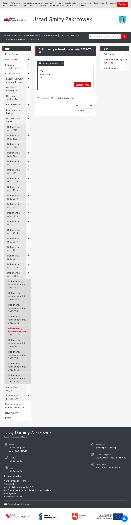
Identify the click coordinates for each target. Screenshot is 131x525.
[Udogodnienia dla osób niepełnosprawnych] (124, 518)
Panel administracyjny (16, 504)
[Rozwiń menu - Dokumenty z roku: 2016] (28, 214)
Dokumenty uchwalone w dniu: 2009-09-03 (17, 343)
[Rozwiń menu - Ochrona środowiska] (28, 97)
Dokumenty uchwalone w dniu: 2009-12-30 (17, 378)
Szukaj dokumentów (51, 63)
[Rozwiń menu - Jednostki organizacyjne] (28, 66)
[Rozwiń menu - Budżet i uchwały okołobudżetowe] (28, 80)
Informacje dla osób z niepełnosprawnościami (28, 490)
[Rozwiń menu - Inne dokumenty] (126, 68)
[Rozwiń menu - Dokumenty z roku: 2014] (28, 231)
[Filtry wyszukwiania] (91, 36)
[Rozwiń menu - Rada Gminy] (28, 59)
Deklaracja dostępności (17, 480)
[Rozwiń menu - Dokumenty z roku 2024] (28, 146)
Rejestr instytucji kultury (14, 112)
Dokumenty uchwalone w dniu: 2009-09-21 (17, 355)
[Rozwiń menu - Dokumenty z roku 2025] (28, 137)
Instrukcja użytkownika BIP (19, 487)
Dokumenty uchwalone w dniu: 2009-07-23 (22, 39)
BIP (20, 35)
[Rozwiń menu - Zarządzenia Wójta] (28, 388)
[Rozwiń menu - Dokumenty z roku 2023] (28, 154)
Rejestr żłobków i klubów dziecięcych (14, 406)
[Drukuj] (93, 50)
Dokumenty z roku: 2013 (13, 240)
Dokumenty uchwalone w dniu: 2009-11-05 (17, 366)
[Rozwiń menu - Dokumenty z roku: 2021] (28, 171)
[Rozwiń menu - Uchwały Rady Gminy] (28, 120)
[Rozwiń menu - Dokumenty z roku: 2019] (28, 188)
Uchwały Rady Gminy (49, 35)
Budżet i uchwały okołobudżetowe (14, 80)
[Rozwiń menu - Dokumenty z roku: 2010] (28, 266)
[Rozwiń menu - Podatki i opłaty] (28, 104)
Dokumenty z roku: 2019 (13, 189)
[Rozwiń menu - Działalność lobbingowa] (28, 89)
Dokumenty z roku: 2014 (13, 232)
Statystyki (11, 493)
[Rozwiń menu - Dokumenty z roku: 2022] (28, 163)
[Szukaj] (124, 36)
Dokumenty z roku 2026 (13, 129)
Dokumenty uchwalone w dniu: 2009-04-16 (17, 296)
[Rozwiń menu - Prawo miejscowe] (28, 73)
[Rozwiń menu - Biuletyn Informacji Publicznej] (126, 61)
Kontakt (10, 483)
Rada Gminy (11, 59)
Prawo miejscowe (31, 35)
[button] (77, 105)
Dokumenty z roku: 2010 (13, 266)
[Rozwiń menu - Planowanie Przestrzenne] (28, 397)
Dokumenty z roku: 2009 (69, 35)
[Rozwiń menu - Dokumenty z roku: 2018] (28, 197)
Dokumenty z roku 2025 (13, 137)
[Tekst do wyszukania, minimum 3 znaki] (107, 36)
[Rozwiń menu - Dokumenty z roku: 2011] (28, 257)
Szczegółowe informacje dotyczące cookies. (66, 5)
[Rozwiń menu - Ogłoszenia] (126, 54)
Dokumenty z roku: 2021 (13, 171)
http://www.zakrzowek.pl (108, 467)
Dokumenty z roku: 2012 (13, 249)
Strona (80, 110)
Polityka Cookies (14, 496)
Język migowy (11, 412)
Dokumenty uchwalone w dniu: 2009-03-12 (17, 284)
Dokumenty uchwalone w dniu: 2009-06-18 (17, 319)
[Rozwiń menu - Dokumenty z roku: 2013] (28, 240)
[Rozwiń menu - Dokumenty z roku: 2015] (28, 223)
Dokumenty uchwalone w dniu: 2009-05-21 (17, 308)
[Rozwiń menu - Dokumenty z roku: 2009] (28, 274)
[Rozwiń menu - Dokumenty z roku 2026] (28, 128)
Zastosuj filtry (82, 84)
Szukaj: (82, 98)
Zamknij (123, 4)
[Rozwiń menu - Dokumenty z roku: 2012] (28, 248)
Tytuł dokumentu (45, 74)
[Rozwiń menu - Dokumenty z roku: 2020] (28, 180)
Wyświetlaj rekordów (52, 98)
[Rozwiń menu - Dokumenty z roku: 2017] (28, 206)
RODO (8, 418)
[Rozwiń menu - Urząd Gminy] (28, 54)
